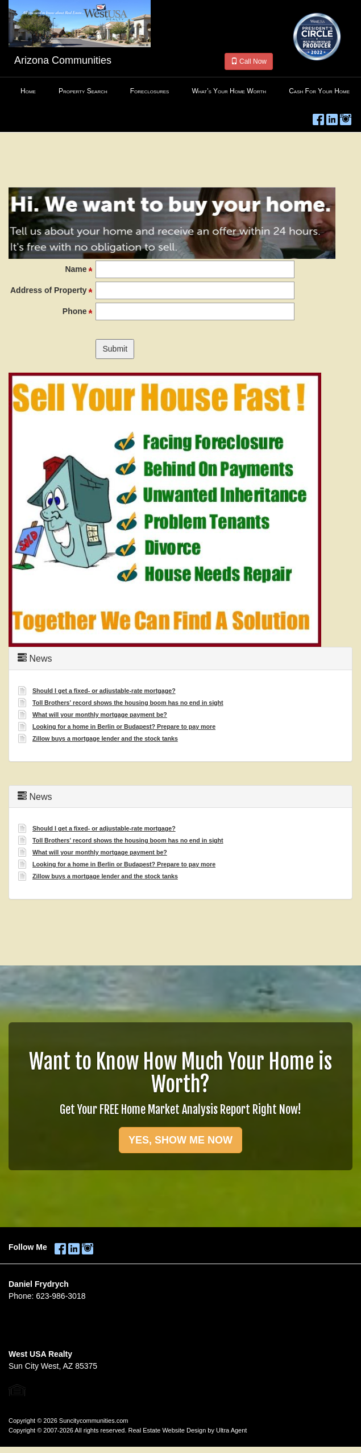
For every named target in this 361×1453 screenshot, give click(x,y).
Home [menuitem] (28, 91)
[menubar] (180, 91)
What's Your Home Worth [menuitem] (229, 91)
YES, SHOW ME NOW (180, 1140)
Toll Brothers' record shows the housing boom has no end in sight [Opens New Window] (127, 702)
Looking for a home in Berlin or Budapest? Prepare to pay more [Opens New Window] (123, 726)
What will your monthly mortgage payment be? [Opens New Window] (99, 714)
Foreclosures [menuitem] (149, 91)
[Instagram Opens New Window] (345, 117)
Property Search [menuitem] (83, 91)
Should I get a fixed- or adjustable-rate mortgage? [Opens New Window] (104, 690)
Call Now (249, 61)
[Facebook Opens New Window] (318, 117)
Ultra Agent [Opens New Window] (231, 1430)
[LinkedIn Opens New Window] (332, 117)
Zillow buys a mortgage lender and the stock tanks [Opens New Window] (105, 738)
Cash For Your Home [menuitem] (319, 91)
